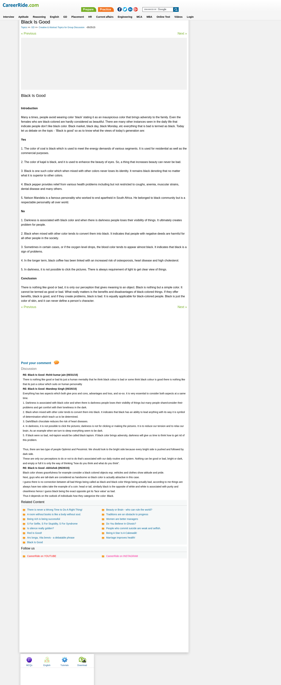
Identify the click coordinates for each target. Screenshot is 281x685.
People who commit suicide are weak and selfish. (132, 528)
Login (190, 12)
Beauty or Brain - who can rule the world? (128, 509)
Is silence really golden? (40, 528)
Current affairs (104, 12)
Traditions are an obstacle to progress (126, 514)
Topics (24, 27)
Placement (77, 12)
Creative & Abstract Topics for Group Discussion (61, 27)
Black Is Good (35, 542)
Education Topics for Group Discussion (212, 122)
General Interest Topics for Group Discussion (215, 110)
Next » (179, 33)
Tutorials (231, 27)
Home (96, 660)
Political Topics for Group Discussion (210, 116)
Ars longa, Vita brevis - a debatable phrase (50, 537)
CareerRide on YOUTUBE (41, 556)
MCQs (196, 27)
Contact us (122, 660)
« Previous (28, 33)
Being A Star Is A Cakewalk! (120, 533)
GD (65, 12)
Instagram (179, 660)
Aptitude (23, 12)
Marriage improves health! (119, 537)
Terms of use (139, 660)
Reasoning (39, 12)
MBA (149, 12)
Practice (205, 4)
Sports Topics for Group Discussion (210, 103)
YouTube (166, 660)
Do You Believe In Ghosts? (120, 523)
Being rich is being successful (43, 519)
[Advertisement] (102, 64)
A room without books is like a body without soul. (54, 514)
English (54, 12)
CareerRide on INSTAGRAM (121, 556)
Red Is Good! (34, 533)
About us (108, 660)
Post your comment (36, 363)
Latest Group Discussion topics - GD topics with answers (221, 91)
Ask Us (154, 660)
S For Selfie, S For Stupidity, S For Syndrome (52, 523)
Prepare (187, 4)
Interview (8, 12)
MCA (139, 12)
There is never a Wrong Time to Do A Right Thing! (54, 509)
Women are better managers (121, 519)
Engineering (125, 12)
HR (90, 12)
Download (248, 27)
